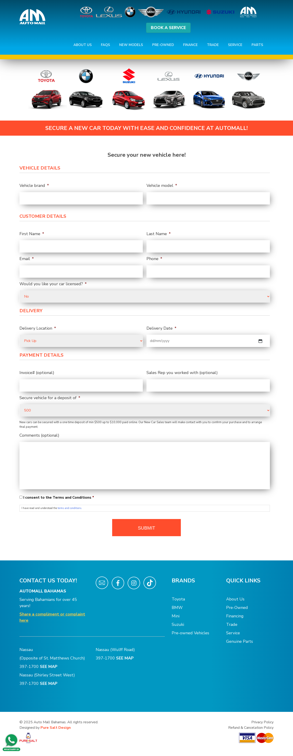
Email (26, 258)
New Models (131, 45)
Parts (257, 45)
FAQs (105, 45)
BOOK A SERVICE (168, 27)
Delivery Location (37, 328)
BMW (177, 607)
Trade (213, 45)
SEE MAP (49, 666)
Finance (190, 45)
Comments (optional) (39, 435)
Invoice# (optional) (36, 372)
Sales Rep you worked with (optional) (182, 372)
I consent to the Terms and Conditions (58, 497)
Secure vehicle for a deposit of (49, 398)
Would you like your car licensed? (53, 284)
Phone (154, 258)
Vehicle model (161, 185)
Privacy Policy (262, 722)
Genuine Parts (239, 641)
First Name (31, 234)
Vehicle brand (34, 185)
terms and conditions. (70, 508)
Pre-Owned (163, 45)
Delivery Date (161, 328)
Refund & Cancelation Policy (251, 727)
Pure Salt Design (56, 727)
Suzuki (178, 624)
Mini (175, 616)
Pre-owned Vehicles (190, 633)
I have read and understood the (52, 508)
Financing (235, 616)
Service (235, 45)
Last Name (158, 234)
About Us (82, 45)
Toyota (178, 599)
